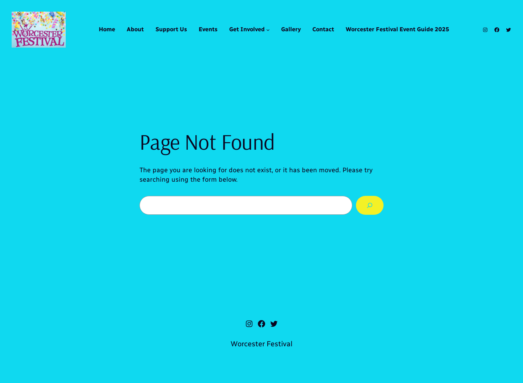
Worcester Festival (261, 343)
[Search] (370, 205)
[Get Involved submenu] (268, 30)
